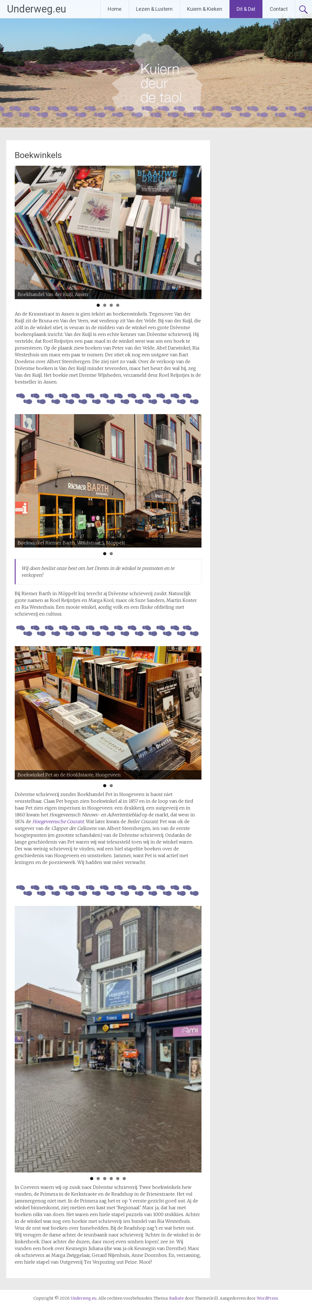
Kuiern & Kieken (204, 9)
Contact (279, 9)
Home (115, 9)
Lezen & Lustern (154, 9)
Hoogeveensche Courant (58, 821)
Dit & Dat (246, 9)
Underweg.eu (36, 9)
